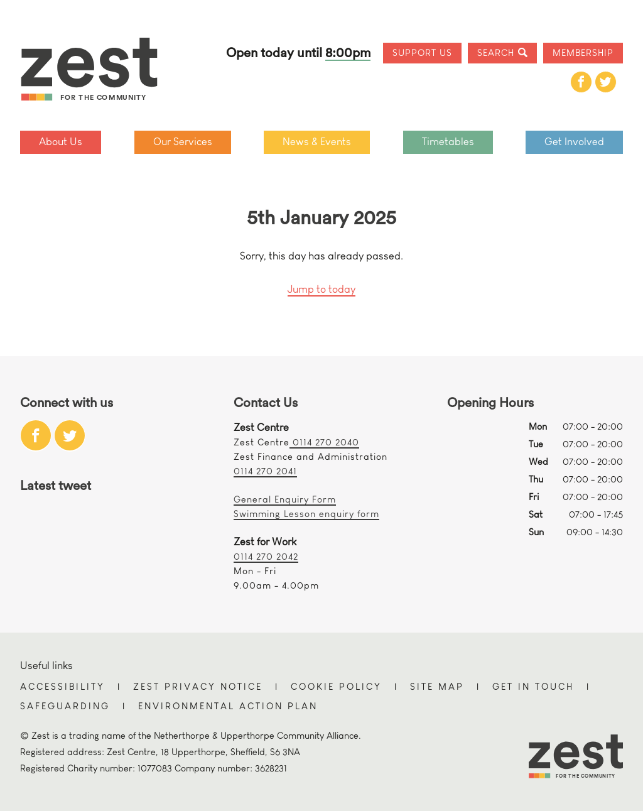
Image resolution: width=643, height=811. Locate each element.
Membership (583, 52)
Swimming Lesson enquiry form (306, 513)
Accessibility (62, 686)
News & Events (317, 142)
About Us (60, 142)
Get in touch (533, 686)
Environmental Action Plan (228, 705)
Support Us (422, 52)
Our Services (182, 142)
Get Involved (574, 142)
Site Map (437, 686)
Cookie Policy (336, 686)
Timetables (448, 142)
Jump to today (321, 289)
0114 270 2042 (266, 556)
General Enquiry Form (285, 499)
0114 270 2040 (324, 442)
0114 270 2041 (265, 470)
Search (495, 52)
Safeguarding (65, 705)
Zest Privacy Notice (197, 686)
